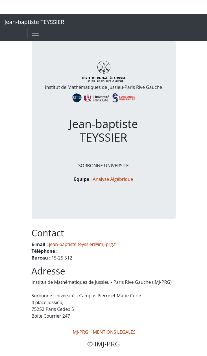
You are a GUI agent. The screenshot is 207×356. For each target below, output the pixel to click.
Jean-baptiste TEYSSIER (34, 22)
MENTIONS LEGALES (114, 332)
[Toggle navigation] (35, 33)
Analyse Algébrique (113, 179)
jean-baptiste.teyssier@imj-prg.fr (83, 244)
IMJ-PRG (79, 332)
